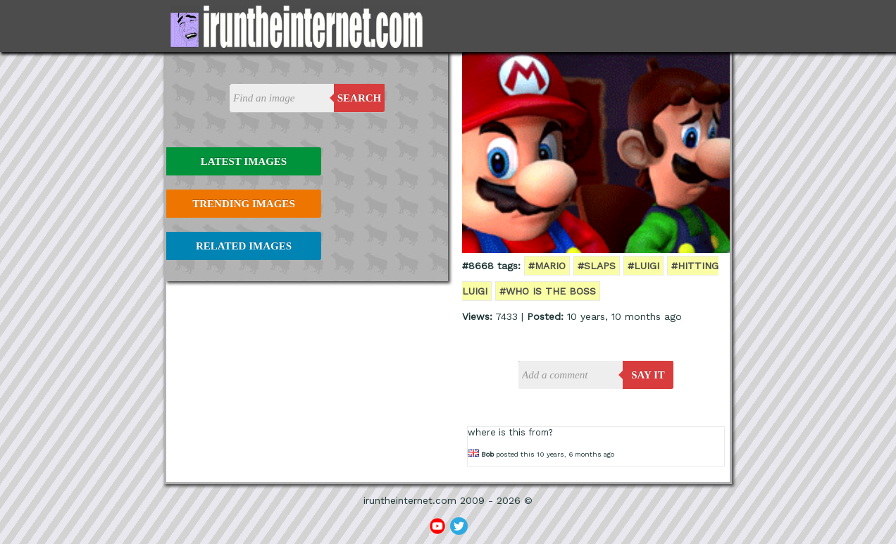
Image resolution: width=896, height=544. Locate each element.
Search (359, 98)
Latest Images (244, 161)
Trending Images (243, 203)
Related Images (244, 246)
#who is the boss (547, 291)
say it (648, 375)
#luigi (643, 265)
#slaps (597, 265)
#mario (547, 265)
